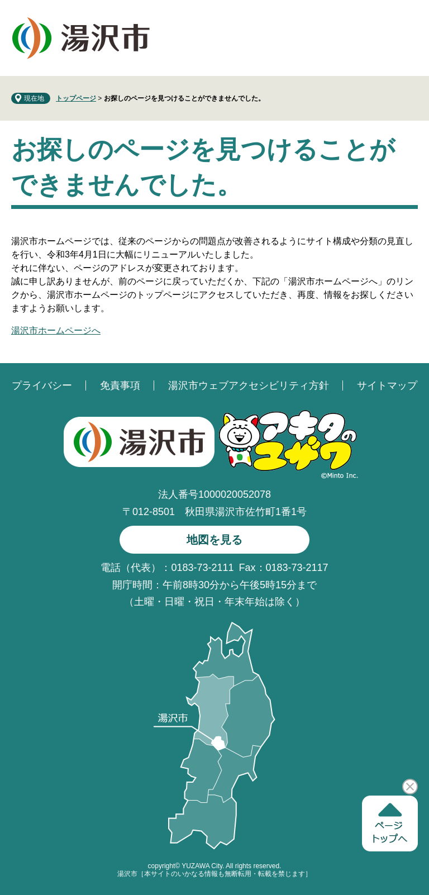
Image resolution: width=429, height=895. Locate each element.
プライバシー (42, 385)
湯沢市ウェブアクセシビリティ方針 (248, 385)
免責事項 (120, 385)
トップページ (76, 98)
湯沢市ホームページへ (56, 330)
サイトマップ (387, 385)
